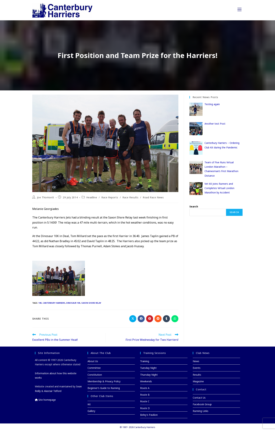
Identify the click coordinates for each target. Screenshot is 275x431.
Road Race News (153, 197)
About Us (93, 361)
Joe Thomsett (45, 197)
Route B (145, 394)
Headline (91, 197)
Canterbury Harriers (54, 303)
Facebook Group (202, 404)
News (196, 361)
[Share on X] (132, 318)
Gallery (91, 411)
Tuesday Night (148, 368)
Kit (89, 404)
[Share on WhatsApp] (174, 318)
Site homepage (45, 399)
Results (197, 374)
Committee (94, 368)
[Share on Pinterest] (149, 318)
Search (193, 206)
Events (196, 368)
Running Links (200, 411)
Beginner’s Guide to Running (104, 388)
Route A (144, 388)
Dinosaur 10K (73, 303)
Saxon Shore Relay (91, 303)
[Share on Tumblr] (166, 318)
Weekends (146, 381)
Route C (144, 401)
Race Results (130, 197)
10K (40, 303)
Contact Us (199, 397)
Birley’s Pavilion (149, 414)
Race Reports (109, 197)
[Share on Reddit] (158, 318)
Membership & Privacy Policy (104, 381)
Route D (145, 408)
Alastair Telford (52, 391)
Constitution (95, 374)
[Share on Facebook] (141, 318)
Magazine (198, 381)
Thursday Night (149, 374)
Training (144, 361)
